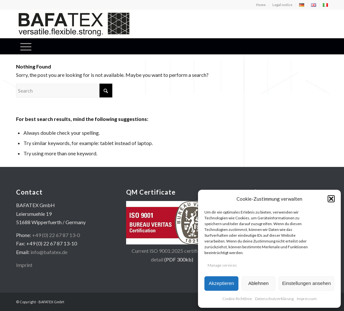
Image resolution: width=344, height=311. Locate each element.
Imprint (24, 265)
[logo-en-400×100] (74, 23)
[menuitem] (261, 4)
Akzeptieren (221, 283)
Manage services (222, 265)
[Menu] (26, 46)
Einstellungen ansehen (306, 283)
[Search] (64, 90)
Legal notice (282, 5)
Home (261, 5)
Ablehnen (258, 283)
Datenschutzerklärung (274, 298)
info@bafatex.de (48, 252)
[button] (331, 199)
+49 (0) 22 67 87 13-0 (56, 235)
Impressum (307, 298)
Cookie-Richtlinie (237, 298)
